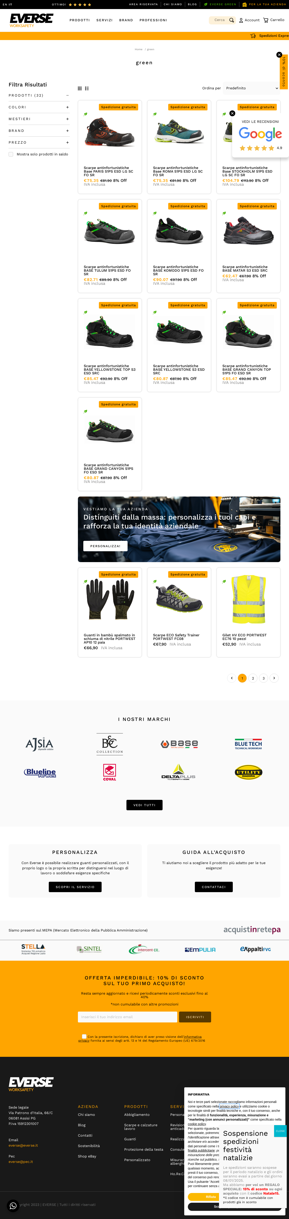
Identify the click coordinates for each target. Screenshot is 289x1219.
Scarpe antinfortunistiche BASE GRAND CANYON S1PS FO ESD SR (108, 468)
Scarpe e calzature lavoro (140, 1127)
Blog (192, 4)
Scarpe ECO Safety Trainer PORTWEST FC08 (176, 637)
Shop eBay (87, 1156)
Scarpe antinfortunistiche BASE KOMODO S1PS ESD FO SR (178, 270)
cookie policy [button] (197, 1124)
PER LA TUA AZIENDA (264, 4)
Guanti (130, 1139)
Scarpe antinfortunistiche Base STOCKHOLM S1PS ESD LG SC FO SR (247, 171)
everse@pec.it (21, 1162)
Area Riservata (143, 4)
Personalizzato (137, 1160)
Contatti (85, 1136)
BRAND (17, 130)
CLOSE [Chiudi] (280, 1131)
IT (10, 4)
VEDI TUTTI (144, 805)
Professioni (153, 20)
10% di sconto (284, 72)
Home (138, 49)
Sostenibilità (89, 1146)
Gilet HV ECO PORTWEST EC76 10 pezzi (244, 637)
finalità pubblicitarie (201, 1150)
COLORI (17, 107)
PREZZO (18, 142)
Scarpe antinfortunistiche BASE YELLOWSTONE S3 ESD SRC (179, 369)
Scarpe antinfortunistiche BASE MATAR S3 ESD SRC (245, 269)
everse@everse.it (23, 1145)
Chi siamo (173, 4)
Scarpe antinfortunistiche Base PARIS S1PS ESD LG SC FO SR (108, 171)
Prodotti (80, 20)
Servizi (104, 20)
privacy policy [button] (229, 1106)
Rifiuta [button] (211, 1197)
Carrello (273, 20)
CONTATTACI (214, 887)
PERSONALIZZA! (105, 546)
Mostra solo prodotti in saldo (42, 154)
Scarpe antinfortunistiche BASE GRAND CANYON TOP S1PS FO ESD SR (246, 369)
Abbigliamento (137, 1115)
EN (5, 4)
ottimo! (59, 4)
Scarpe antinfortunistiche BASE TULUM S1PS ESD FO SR (107, 270)
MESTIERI (20, 119)
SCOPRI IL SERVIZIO (75, 887)
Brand (126, 20)
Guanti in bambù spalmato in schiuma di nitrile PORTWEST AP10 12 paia (109, 639)
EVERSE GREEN (219, 4)
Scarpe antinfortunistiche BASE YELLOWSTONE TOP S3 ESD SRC (109, 369)
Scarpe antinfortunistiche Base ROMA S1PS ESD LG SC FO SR (178, 171)
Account (249, 20)
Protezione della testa (143, 1150)
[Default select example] (251, 88)
